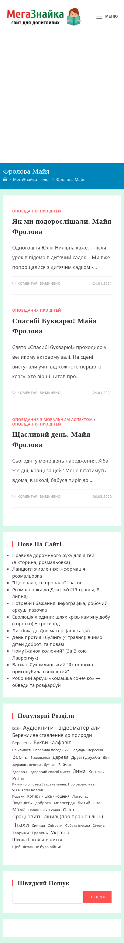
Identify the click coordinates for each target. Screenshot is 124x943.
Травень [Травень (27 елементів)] (40, 833)
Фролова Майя (70, 179)
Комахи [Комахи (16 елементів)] (18, 796)
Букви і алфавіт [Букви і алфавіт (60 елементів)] (52, 742)
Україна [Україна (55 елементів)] (60, 832)
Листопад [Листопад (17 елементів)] (80, 796)
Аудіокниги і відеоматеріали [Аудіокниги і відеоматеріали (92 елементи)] (62, 727)
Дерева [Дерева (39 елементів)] (61, 757)
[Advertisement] (62, 98)
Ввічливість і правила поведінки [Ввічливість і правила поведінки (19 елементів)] (40, 750)
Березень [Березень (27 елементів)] (21, 742)
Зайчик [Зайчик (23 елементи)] (65, 764)
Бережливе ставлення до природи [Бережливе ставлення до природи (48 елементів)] (52, 735)
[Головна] (5, 179)
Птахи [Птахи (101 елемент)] (20, 824)
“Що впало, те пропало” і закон (47, 582)
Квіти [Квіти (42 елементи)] (18, 778)
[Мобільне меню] (107, 16)
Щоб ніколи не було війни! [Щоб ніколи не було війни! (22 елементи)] (36, 847)
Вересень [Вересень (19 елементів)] (96, 750)
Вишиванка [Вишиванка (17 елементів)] (40, 757)
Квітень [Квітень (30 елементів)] (96, 771)
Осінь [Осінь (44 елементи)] (69, 809)
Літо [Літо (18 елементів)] (96, 803)
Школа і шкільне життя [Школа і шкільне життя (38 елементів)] (37, 840)
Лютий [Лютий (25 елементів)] (84, 803)
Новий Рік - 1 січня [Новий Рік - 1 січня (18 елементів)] (44, 810)
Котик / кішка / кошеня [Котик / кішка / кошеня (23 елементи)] (48, 796)
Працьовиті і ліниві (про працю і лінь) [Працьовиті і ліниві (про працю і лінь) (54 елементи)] (57, 816)
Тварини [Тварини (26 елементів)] (20, 833)
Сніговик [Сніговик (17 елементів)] (55, 825)
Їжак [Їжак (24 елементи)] (16, 728)
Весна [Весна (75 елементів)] (20, 756)
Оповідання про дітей (36, 211)
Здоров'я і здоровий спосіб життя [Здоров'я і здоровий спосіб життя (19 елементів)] (41, 771)
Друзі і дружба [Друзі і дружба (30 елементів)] (85, 757)
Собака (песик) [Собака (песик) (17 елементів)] (77, 825)
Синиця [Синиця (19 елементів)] (38, 825)
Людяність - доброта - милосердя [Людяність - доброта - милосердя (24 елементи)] (43, 803)
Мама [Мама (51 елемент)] (19, 809)
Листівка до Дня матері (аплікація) (51, 630)
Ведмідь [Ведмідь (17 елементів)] (78, 750)
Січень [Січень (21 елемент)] (99, 825)
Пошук (97, 897)
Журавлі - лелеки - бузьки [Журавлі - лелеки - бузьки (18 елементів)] (34, 764)
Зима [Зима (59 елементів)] (79, 771)
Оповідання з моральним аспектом (52, 419)
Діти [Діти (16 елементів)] (106, 757)
